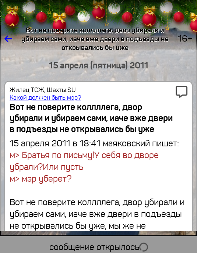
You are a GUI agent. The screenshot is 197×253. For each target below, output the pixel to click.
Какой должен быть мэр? (45, 97)
